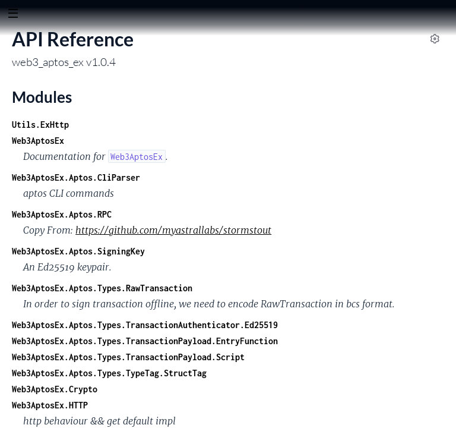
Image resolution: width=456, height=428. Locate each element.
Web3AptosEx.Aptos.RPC (62, 214)
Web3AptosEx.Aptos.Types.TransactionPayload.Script (128, 357)
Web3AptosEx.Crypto (54, 389)
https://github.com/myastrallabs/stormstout (173, 230)
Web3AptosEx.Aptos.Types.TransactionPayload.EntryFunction (145, 341)
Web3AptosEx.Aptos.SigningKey (78, 251)
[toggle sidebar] (13, 15)
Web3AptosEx (38, 141)
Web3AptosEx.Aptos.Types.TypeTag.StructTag (109, 373)
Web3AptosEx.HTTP (50, 405)
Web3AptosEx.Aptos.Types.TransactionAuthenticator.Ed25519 (145, 325)
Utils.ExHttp (40, 124)
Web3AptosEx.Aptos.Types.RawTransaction (102, 288)
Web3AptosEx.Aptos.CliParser (76, 177)
